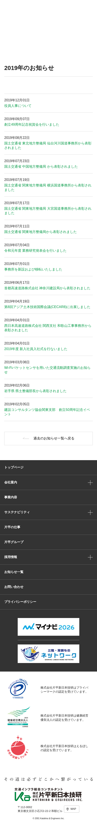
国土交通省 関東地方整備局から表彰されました (40, 232)
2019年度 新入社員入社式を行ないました (35, 349)
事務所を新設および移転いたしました (33, 269)
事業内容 (10, 497)
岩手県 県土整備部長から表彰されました (35, 391)
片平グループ (13, 542)
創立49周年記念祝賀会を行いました (31, 124)
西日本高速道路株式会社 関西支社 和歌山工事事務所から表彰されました (47, 328)
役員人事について (18, 106)
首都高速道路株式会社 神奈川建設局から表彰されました (47, 288)
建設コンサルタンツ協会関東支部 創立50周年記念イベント (47, 412)
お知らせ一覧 (13, 572)
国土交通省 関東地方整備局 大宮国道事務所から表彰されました (47, 211)
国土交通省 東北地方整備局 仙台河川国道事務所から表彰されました (47, 145)
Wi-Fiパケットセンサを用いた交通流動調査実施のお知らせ (47, 370)
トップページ (13, 467)
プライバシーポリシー (20, 602)
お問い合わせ (13, 587)
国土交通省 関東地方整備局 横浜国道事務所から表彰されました (47, 187)
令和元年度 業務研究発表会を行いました (35, 250)
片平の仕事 (12, 527)
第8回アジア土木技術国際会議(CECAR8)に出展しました (47, 307)
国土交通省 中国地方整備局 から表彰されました (41, 166)
